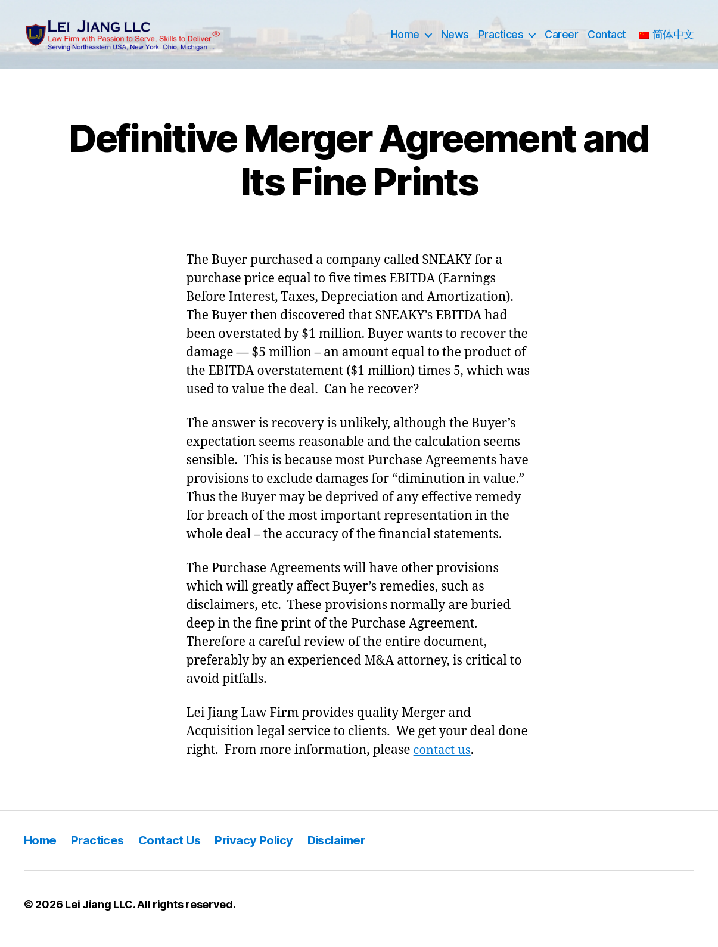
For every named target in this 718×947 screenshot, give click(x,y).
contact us (444, 759)
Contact (607, 39)
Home (405, 39)
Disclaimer (346, 849)
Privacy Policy (260, 849)
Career (561, 39)
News (455, 39)
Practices (501, 39)
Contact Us (173, 849)
